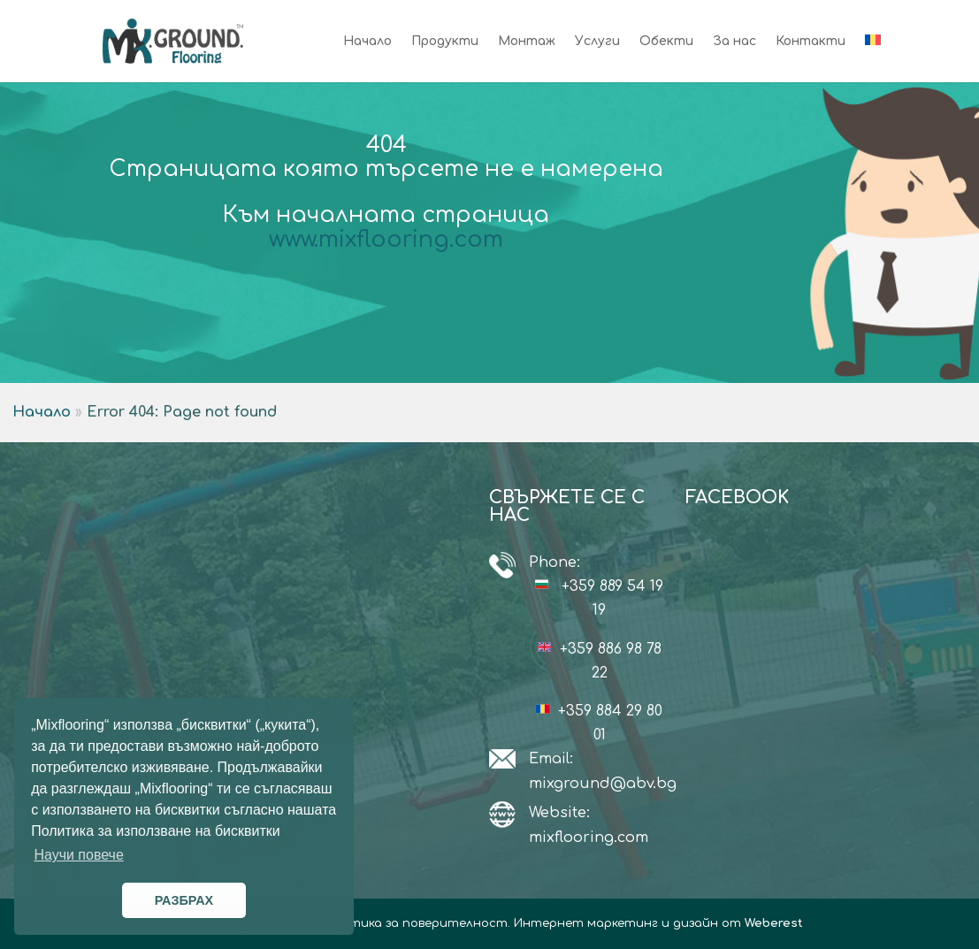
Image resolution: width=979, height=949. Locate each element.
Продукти (444, 41)
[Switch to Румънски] (873, 58)
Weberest (774, 923)
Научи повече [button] (78, 854)
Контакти (810, 41)
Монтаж (526, 41)
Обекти (666, 41)
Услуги (597, 41)
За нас (734, 41)
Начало (367, 41)
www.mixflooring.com (386, 239)
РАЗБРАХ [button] (184, 900)
